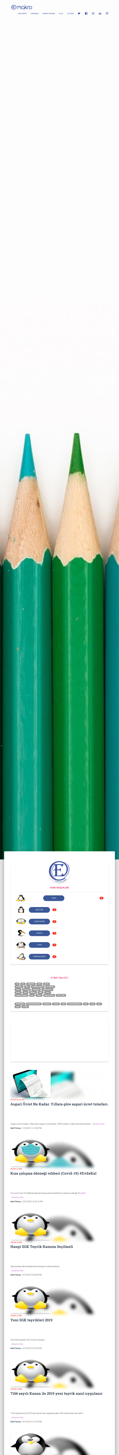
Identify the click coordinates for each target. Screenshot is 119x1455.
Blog (61, 14)
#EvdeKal (82, 1193)
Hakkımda (35, 14)
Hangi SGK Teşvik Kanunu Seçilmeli (41, 1246)
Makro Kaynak (49, 14)
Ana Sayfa (22, 14)
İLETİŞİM (70, 14)
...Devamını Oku (98, 1124)
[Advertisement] (59, 1041)
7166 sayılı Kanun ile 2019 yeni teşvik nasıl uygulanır (56, 1393)
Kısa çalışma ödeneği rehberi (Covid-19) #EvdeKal (53, 1173)
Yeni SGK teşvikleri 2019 (31, 1320)
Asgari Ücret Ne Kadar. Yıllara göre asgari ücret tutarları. (59, 1104)
